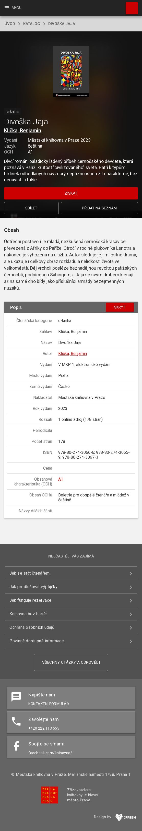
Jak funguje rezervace (30, 600)
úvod (10, 23)
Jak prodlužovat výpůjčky (33, 586)
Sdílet (31, 208)
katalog (31, 23)
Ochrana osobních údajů (31, 627)
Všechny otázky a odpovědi (71, 662)
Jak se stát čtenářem (29, 573)
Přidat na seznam (99, 208)
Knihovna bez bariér (28, 613)
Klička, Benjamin (22, 130)
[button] (71, 71)
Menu (12, 8)
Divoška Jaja (61, 23)
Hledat (129, 6)
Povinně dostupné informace (36, 640)
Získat (71, 193)
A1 (60, 479)
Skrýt (119, 307)
